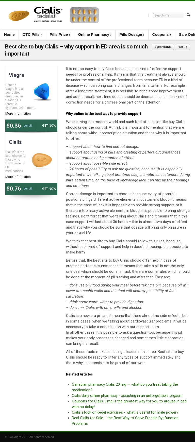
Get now (49, 125)
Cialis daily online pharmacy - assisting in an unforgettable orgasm (127, 395)
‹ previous (163, 46)
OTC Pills (31, 34)
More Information (18, 113)
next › (182, 46)
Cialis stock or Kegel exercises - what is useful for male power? (125, 412)
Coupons (160, 34)
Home (9, 34)
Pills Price (59, 34)
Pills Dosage (130, 34)
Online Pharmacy (93, 34)
